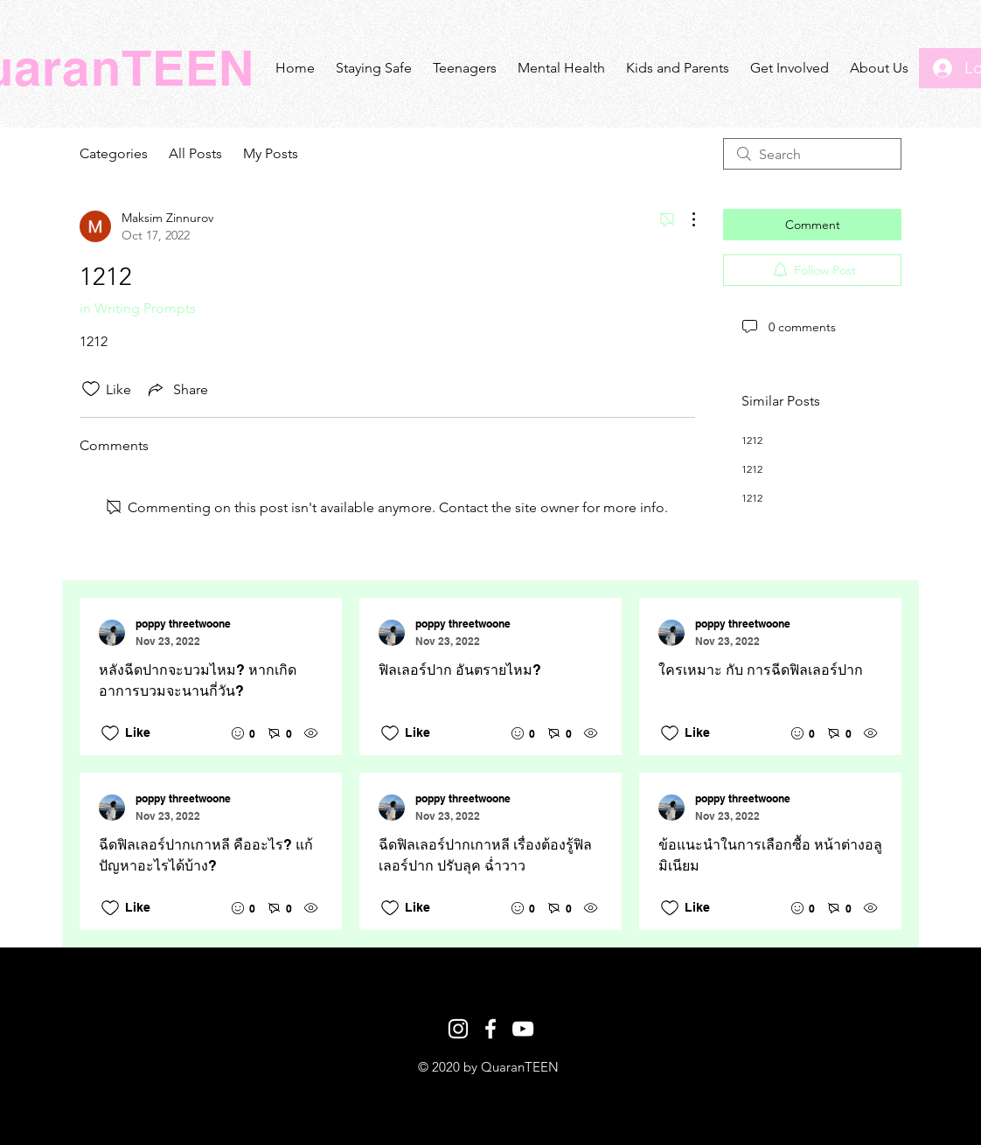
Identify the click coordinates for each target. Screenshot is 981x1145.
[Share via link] (176, 388)
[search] (812, 154)
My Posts (270, 153)
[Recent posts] (490, 763)
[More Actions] (684, 219)
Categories (114, 153)
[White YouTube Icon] (523, 1029)
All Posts (195, 153)
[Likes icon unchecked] (91, 388)
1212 (751, 440)
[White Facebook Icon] (490, 1029)
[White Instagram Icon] (458, 1029)
